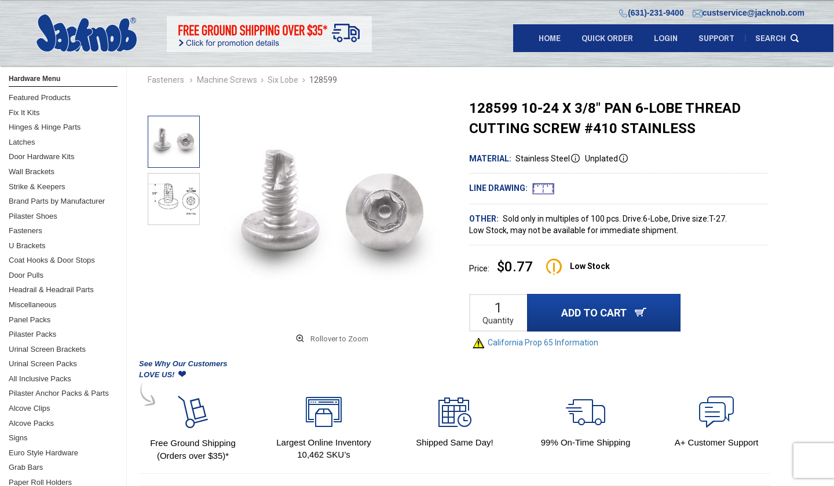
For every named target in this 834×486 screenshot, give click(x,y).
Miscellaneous (32, 304)
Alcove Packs (31, 423)
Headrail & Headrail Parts (51, 289)
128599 (323, 79)
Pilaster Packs (32, 334)
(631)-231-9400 (651, 12)
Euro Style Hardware (43, 452)
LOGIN (666, 38)
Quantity (498, 320)
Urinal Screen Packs (43, 363)
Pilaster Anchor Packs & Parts (59, 393)
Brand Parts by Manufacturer (57, 201)
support (716, 38)
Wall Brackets (31, 171)
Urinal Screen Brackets (47, 349)
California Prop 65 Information (535, 342)
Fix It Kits (24, 112)
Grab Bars (26, 467)
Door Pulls (26, 275)
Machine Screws (227, 79)
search (770, 38)
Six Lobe (283, 79)
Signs (18, 437)
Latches (22, 142)
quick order (607, 38)
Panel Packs (29, 319)
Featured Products (40, 97)
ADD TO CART (603, 313)
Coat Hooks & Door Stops (52, 260)
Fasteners (25, 230)
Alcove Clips (29, 408)
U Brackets (27, 245)
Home (550, 38)
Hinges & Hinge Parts (45, 127)
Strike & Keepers (37, 186)
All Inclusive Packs (40, 378)
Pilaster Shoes (33, 216)
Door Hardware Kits (41, 156)
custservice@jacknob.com (748, 12)
